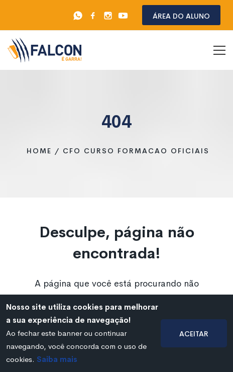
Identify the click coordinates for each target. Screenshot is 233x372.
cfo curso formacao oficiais (136, 150)
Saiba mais (57, 359)
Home (39, 150)
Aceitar (193, 333)
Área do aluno (181, 15)
